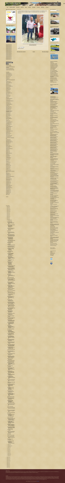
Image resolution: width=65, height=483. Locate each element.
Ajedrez (7, 78)
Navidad (7, 147)
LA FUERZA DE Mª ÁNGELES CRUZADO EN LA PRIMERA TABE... (11, 394)
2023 (7, 210)
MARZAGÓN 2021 (8, 50)
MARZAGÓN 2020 (9, 51)
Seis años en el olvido (53, 243)
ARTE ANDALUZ (52, 248)
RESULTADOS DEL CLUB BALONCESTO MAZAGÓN (11, 309)
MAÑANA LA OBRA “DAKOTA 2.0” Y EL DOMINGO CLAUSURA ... (10, 249)
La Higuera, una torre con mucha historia (54, 172)
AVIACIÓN (7, 89)
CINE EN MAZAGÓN (10, 277)
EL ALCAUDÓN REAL (53, 70)
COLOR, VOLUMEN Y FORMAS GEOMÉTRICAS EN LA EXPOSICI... (11, 272)
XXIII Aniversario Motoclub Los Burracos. (11, 292)
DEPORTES (42, 7)
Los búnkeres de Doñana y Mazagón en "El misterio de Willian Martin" (54, 188)
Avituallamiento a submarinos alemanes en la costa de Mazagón (54, 97)
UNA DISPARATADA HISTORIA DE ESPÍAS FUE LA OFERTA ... (11, 303)
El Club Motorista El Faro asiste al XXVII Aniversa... (11, 354)
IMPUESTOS (8, 133)
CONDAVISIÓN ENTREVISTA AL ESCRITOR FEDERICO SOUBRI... (11, 257)
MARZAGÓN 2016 (8, 55)
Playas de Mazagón (10, 406)
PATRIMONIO (8, 157)
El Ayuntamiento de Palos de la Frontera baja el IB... (11, 404)
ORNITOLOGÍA (8, 153)
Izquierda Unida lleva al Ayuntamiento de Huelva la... (10, 229)
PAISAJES (7, 155)
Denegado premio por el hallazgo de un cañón (53, 101)
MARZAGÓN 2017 (8, 54)
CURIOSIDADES (8, 104)
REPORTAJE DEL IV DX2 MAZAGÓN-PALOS (11, 361)
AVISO (7, 90)
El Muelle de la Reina (53, 119)
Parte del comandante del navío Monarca (54, 231)
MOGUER (22, 7)
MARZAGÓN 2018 (8, 53)
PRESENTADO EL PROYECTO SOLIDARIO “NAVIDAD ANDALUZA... (10, 263)
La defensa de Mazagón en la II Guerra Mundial (54, 170)
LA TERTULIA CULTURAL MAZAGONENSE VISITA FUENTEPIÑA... (11, 331)
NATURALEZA (8, 146)
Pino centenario (52, 234)
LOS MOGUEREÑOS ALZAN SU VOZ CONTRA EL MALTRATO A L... (10, 254)
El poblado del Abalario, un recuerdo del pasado (54, 126)
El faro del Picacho (53, 112)
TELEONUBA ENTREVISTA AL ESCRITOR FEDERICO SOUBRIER (11, 326)
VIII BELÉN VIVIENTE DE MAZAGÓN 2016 (11, 318)
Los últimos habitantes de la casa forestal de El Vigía (54, 206)
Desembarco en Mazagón (54, 103)
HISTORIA (33, 7)
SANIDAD (7, 175)
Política (7, 163)
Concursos (7, 99)
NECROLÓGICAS (8, 148)
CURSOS (7, 105)
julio (8, 448)
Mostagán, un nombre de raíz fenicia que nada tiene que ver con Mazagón (54, 225)
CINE (7, 97)
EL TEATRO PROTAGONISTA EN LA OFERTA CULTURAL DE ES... (10, 415)
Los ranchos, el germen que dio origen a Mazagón (54, 196)
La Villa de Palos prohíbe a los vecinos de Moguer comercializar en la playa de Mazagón (54, 183)
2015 (7, 457)
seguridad (7, 177)
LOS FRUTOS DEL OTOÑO (10, 430)
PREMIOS (7, 164)
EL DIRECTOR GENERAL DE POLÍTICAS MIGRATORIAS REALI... (11, 385)
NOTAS (7, 149)
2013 (7, 459)
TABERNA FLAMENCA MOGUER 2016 (11, 289)
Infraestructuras (8, 135)
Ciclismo (7, 96)
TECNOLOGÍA (8, 185)
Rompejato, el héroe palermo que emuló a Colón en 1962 (54, 240)
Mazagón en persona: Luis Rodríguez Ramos (54, 214)
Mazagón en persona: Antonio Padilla (53, 212)
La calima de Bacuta (53, 162)
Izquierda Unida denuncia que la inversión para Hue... (11, 380)
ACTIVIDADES (8, 74)
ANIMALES (8, 81)
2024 (8, 209)
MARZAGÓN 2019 (8, 52)
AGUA (7, 77)
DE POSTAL (8, 106)
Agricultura (7, 76)
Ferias (7, 119)
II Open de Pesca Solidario (11, 290)
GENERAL (7, 127)
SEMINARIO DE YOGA (10, 396)
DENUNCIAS (8, 107)
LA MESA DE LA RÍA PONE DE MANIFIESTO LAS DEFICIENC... (10, 388)
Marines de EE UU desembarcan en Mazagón (54, 208)
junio (8, 449)
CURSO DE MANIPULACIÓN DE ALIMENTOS (10, 374)
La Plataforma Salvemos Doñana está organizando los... (11, 314)
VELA (7, 194)
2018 (7, 216)
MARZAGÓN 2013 (8, 59)
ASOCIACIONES (8, 86)
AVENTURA (8, 88)
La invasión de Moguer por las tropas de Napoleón (54, 174)
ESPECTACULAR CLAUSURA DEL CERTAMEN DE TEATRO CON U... (10, 238)
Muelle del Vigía (52, 226)
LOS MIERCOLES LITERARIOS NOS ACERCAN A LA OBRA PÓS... (11, 377)
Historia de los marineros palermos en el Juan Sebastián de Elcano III (54, 140)
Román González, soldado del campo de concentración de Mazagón (54, 238)
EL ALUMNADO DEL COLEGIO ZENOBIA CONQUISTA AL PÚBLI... (10, 323)
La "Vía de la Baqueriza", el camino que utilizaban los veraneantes (54, 159)
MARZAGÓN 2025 (9, 45)
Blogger (38, 481)
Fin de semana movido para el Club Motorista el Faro (11, 437)
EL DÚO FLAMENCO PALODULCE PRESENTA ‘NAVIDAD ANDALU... (11, 283)
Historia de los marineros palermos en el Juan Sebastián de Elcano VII (54, 150)
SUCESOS (47, 7)
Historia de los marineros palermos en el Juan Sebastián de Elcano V (54, 145)
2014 (7, 458)
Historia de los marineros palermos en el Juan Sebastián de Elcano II (54, 138)
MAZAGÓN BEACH (13, 3)
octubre (9, 444)
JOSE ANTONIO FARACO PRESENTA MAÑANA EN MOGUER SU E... (10, 286)
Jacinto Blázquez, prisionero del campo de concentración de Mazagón (54, 154)
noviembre (9, 221)
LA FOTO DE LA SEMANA (10, 137)
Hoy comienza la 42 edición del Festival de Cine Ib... (11, 352)
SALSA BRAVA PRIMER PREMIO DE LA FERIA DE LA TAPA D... (11, 428)
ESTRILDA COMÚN (53, 72)
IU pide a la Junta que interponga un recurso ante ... (11, 233)
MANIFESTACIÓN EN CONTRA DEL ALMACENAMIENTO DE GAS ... (11, 363)
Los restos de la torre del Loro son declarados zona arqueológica (54, 198)
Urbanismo (7, 192)
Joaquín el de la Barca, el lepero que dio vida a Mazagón (53, 157)
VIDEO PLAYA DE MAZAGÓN (10, 359)
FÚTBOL (7, 125)
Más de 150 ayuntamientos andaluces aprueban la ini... (11, 275)
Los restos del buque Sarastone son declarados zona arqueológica (54, 201)
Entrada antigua (45, 51)
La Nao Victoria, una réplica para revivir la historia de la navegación (54, 176)
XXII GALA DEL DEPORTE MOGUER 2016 (10, 223)
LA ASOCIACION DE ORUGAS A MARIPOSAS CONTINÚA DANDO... (11, 442)
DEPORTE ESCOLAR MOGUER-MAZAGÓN (11, 246)
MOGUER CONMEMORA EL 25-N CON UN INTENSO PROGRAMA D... (11, 280)
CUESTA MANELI (8, 65)
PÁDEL (7, 154)
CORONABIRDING (53, 68)
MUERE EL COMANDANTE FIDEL (11, 244)
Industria (7, 134)
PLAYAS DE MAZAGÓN (11, 412)
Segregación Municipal (9, 176)
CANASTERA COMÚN (53, 63)
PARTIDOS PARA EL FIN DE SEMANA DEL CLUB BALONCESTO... (11, 266)
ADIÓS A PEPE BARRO (10, 435)
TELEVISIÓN (8, 186)
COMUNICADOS (8, 98)
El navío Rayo (52, 122)
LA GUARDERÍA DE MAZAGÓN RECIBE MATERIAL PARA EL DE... (11, 337)
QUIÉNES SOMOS (12, 7)
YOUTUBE (51, 255)
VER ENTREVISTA (32, 45)
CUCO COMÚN (52, 69)
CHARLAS (7, 95)
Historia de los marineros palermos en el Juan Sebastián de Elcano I (54, 135)
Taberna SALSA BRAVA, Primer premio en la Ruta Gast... (11, 432)
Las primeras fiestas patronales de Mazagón (53, 186)
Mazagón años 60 (52, 209)
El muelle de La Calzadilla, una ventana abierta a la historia (54, 118)
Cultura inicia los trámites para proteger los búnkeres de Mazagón (54, 100)
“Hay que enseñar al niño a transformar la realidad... (11, 294)
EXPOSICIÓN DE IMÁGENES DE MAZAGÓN (10, 311)
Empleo (7, 116)
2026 (8, 206)
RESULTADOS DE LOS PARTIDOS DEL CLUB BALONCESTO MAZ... (11, 235)
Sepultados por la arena (53, 244)
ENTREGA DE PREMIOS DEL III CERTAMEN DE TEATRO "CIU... (11, 269)
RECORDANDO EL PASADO (10, 171)
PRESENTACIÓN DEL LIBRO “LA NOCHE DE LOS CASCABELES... (11, 425)
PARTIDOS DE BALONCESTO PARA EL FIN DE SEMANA (11, 320)
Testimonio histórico (53, 245)
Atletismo (7, 87)
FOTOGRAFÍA (8, 124)
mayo (8, 450)
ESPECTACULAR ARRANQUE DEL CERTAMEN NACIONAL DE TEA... (11, 401)
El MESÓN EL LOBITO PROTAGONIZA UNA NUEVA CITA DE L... (11, 357)
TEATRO (7, 184)
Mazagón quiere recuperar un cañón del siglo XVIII (54, 217)
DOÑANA (29, 7)
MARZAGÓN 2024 (9, 46)
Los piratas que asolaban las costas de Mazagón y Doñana (54, 190)
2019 (7, 215)
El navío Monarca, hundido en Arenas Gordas (54, 121)
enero (8, 455)
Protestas (7, 166)
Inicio (7, 7)
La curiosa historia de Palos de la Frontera (54, 166)
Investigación (8, 136)
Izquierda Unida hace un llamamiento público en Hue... (11, 343)
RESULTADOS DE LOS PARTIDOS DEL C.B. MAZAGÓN (10, 340)
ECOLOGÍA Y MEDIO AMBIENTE (9, 111)
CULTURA (38, 7)
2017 (7, 217)
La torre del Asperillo (53, 179)
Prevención (7, 165)
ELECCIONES (8, 115)
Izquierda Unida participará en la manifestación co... (10, 300)
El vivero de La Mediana (53, 131)
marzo (9, 453)
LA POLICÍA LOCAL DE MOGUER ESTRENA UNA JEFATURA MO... (11, 345)
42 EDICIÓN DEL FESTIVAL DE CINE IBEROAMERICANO (10, 372)
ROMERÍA (7, 174)
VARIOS (7, 193)
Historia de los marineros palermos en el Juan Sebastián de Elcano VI (54, 147)
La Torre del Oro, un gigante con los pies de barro (54, 181)
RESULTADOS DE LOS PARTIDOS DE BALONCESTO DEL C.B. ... (10, 297)
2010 (7, 463)
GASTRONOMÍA (8, 126)
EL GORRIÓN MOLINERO (54, 71)
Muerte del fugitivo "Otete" (54, 227)
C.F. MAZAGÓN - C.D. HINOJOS (10, 260)
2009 (8, 464)
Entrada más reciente (21, 51)
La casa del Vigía (52, 163)
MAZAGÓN (17, 7)
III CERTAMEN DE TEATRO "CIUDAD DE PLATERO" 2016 (11, 348)
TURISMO (7, 191)
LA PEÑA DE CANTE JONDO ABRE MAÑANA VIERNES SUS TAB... (10, 422)
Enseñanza (7, 117)
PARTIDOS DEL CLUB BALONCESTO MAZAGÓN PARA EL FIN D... (11, 368)
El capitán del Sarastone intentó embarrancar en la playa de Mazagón (54, 107)
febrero (9, 454)
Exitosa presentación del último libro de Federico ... (11, 408)
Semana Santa (8, 178)
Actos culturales (8, 75)
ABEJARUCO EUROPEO (53, 61)
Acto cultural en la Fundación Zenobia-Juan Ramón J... (10, 391)
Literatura (22, 48)
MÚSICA (7, 145)
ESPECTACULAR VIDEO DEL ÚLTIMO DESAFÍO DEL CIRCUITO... (11, 226)
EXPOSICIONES (8, 118)
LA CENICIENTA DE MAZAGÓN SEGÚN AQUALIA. (10, 334)
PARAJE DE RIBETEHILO (10, 68)
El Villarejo (52, 130)
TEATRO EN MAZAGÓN (11, 349)
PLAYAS (7, 162)
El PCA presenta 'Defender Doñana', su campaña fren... (11, 411)
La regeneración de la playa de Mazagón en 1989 (54, 178)
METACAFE (52, 254)
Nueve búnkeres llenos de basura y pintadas (54, 229)
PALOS (26, 7)
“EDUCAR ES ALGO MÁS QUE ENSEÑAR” (11, 241)
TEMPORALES (8, 187)
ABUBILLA (52, 62)
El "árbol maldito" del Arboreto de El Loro (53, 104)
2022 (8, 211)
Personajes (7, 158)
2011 (7, 462)
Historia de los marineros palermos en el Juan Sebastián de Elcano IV (54, 142)
